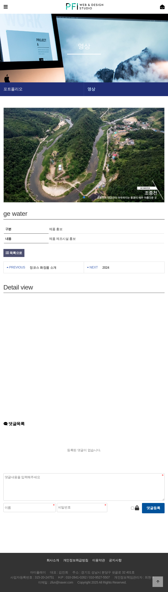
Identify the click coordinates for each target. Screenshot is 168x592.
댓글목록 (14, 424)
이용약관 (98, 560)
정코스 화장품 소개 (43, 267)
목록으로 (14, 253)
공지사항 (115, 560)
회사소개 (53, 560)
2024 (105, 267)
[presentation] (38, 523)
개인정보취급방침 (75, 560)
